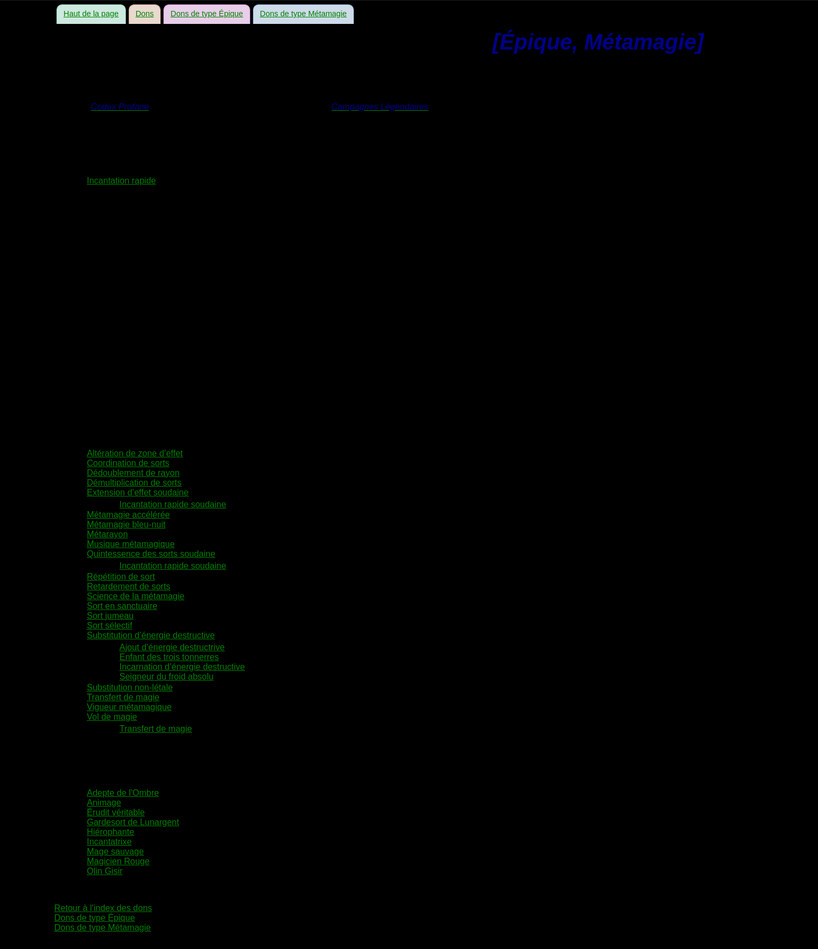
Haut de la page (91, 13)
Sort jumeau (110, 615)
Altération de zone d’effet (135, 453)
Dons (145, 13)
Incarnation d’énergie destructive (182, 666)
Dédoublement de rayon (133, 472)
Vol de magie (112, 716)
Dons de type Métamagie (303, 13)
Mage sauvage (115, 851)
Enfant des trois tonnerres (169, 657)
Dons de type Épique (206, 13)
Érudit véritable (116, 812)
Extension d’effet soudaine (137, 492)
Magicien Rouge (118, 861)
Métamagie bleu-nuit (126, 524)
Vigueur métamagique (129, 707)
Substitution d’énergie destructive (151, 635)
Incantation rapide (121, 180)
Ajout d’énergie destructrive (172, 647)
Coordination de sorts (128, 463)
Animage (104, 802)
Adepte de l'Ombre (123, 792)
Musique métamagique (131, 544)
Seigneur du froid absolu (166, 676)
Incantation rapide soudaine (172, 504)
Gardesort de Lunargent (133, 822)
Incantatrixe (109, 841)
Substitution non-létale (130, 687)
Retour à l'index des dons (103, 908)
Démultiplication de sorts (134, 482)
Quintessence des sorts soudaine (151, 553)
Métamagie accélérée (128, 514)
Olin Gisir (105, 871)
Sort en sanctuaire (122, 606)
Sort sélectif (109, 625)
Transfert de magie (123, 697)
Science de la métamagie (136, 596)
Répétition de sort (121, 576)
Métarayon (107, 534)
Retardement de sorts (128, 586)
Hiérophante (110, 832)
